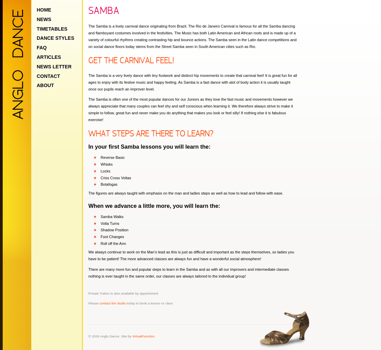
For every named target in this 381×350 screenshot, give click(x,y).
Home (44, 10)
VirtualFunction (143, 336)
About (45, 85)
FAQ (42, 47)
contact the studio (113, 303)
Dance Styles (55, 38)
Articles (49, 57)
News (44, 19)
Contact (48, 76)
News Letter (54, 66)
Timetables (52, 29)
